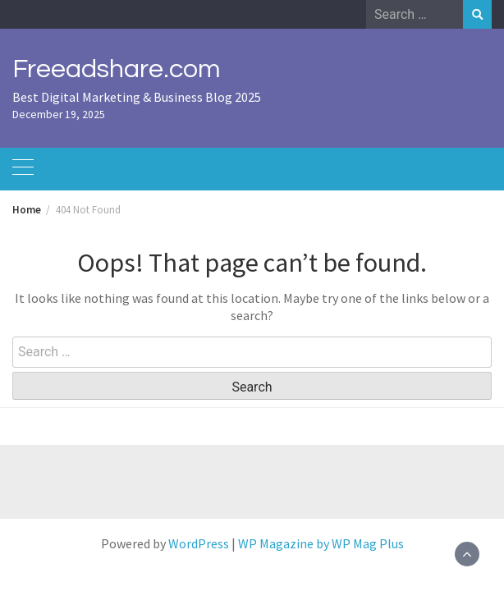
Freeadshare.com (116, 69)
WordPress (198, 543)
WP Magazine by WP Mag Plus (321, 543)
